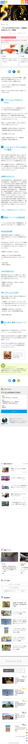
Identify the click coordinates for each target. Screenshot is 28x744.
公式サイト (14, 411)
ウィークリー (19, 670)
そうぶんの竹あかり (14, 587)
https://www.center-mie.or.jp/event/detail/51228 (19, 21)
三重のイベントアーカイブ (15, 419)
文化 (7, 24)
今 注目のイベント (8, 670)
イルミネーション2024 (14, 584)
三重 (3, 24)
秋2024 (22, 591)
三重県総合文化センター (10, 591)
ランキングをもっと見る (20, 736)
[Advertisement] (14, 445)
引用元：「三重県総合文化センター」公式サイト (13, 210)
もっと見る (25, 463)
